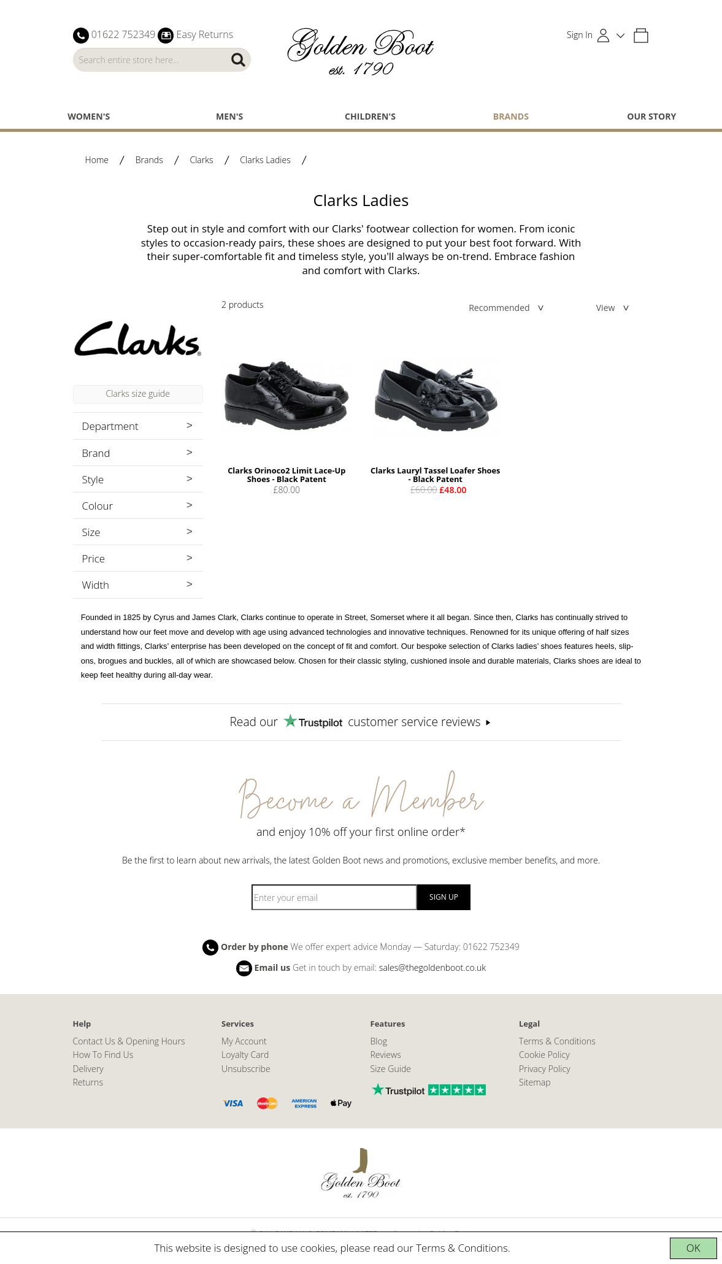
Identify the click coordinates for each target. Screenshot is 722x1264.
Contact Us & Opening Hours (129, 1041)
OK (693, 1248)
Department (110, 426)
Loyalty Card (245, 1054)
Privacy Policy (544, 1068)
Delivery (88, 1068)
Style (93, 479)
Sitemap (535, 1082)
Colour (97, 506)
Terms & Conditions (462, 1248)
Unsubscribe (246, 1068)
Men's (229, 116)
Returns (88, 1082)
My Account (244, 1041)
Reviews (386, 1054)
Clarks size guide (138, 393)
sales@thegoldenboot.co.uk (432, 967)
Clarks (201, 160)
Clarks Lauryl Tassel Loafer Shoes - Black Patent (435, 475)
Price (94, 558)
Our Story (651, 116)
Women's (88, 116)
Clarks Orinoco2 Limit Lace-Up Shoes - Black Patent (286, 475)
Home (97, 160)
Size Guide (391, 1068)
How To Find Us (103, 1054)
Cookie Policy (544, 1054)
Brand (96, 453)
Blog (379, 1041)
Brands (511, 116)
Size (91, 532)
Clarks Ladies (265, 160)
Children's (370, 116)
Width (96, 585)
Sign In (580, 34)
